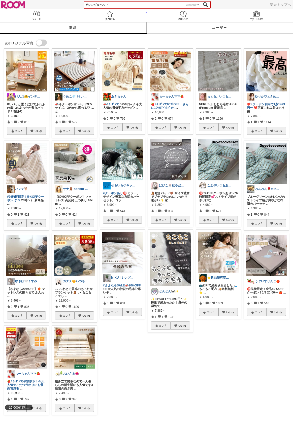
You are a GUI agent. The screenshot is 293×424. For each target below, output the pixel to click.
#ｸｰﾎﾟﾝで (113, 104)
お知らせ (183, 15)
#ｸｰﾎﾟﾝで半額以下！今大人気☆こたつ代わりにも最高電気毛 (25, 385)
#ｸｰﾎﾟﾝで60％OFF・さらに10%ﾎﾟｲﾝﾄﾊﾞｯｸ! (169, 106)
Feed (36, 15)
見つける (110, 15)
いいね (38, 131)
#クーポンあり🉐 (115, 193)
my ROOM (256, 15)
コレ (19, 131)
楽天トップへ (280, 5)
